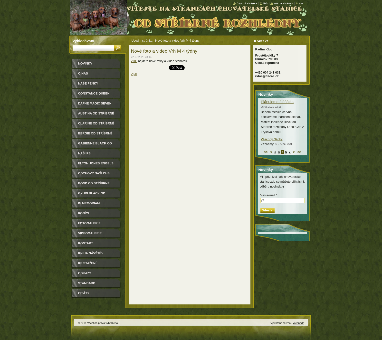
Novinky (85, 63)
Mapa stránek (283, 3)
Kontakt (85, 243)
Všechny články (272, 139)
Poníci (83, 213)
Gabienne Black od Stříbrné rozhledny (96, 145)
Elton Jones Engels (96, 163)
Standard (87, 283)
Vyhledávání (83, 41)
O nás (83, 73)
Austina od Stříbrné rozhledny (96, 115)
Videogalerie (90, 233)
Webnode (298, 322)
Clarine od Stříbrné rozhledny (96, 125)
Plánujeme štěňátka (277, 102)
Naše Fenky (88, 83)
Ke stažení (87, 263)
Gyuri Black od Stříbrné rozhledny (96, 194)
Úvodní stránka (142, 40)
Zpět (134, 74)
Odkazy (84, 273)
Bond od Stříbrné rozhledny (94, 185)
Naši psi (85, 153)
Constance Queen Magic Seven (94, 95)
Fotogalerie (89, 223)
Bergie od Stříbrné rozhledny (95, 135)
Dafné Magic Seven (95, 103)
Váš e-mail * (268, 195)
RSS (301, 3)
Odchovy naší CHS (94, 173)
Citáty (83, 293)
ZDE (134, 61)
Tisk (265, 3)
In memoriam (89, 203)
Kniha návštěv (91, 253)
